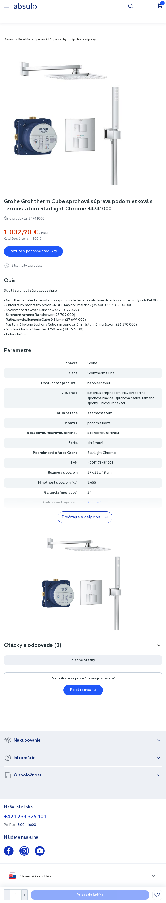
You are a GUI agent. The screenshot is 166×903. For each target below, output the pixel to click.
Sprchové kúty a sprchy (50, 39)
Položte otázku (83, 690)
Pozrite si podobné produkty (33, 251)
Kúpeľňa (24, 39)
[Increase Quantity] (25, 894)
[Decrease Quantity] (7, 894)
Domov (9, 39)
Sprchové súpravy (83, 39)
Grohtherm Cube (101, 373)
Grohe (92, 363)
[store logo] (25, 6)
